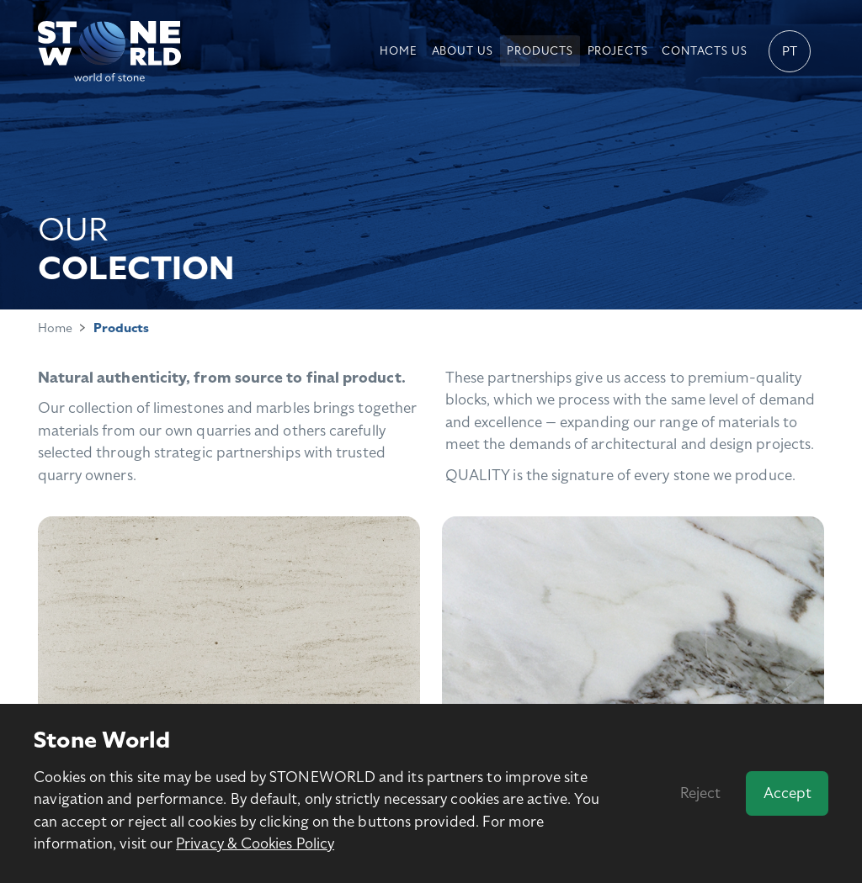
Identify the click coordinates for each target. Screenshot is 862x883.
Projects (618, 51)
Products (540, 51)
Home (398, 51)
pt (789, 51)
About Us (462, 51)
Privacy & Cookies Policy (255, 843)
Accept (787, 793)
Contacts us (704, 51)
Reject (700, 793)
